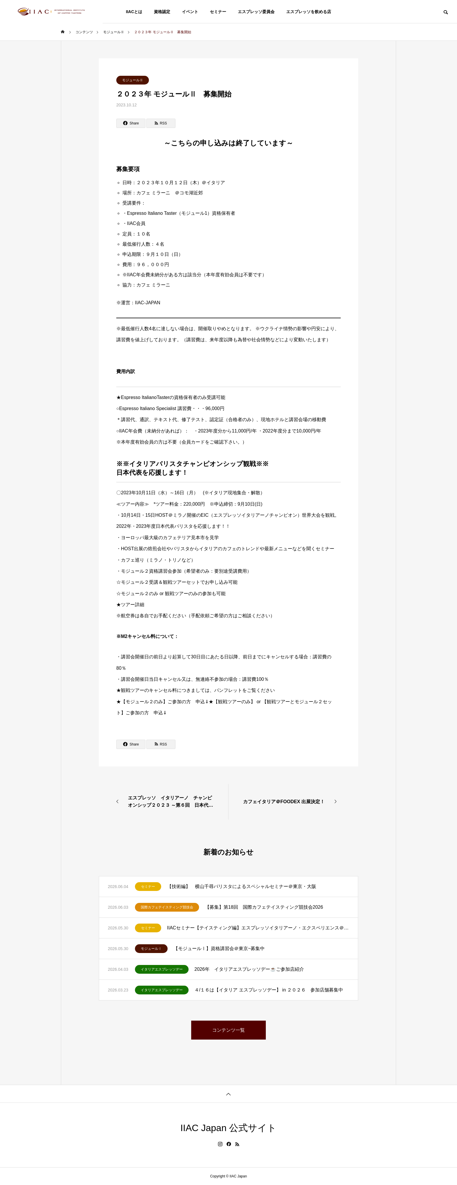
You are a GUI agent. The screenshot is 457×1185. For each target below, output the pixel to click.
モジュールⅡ (132, 80)
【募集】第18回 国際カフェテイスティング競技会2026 (264, 907)
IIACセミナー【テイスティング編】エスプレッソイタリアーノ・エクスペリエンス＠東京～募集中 (258, 927)
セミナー (218, 11)
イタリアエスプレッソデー (162, 969)
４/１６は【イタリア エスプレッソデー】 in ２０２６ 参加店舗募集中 (268, 989)
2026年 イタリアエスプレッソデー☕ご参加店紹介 (249, 969)
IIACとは (134, 11)
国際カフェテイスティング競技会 (167, 907)
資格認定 (162, 11)
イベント (190, 11)
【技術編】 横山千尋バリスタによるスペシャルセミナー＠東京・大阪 (241, 886)
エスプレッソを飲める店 (308, 11)
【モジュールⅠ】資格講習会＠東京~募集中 (219, 948)
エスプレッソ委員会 (256, 11)
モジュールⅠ (151, 949)
